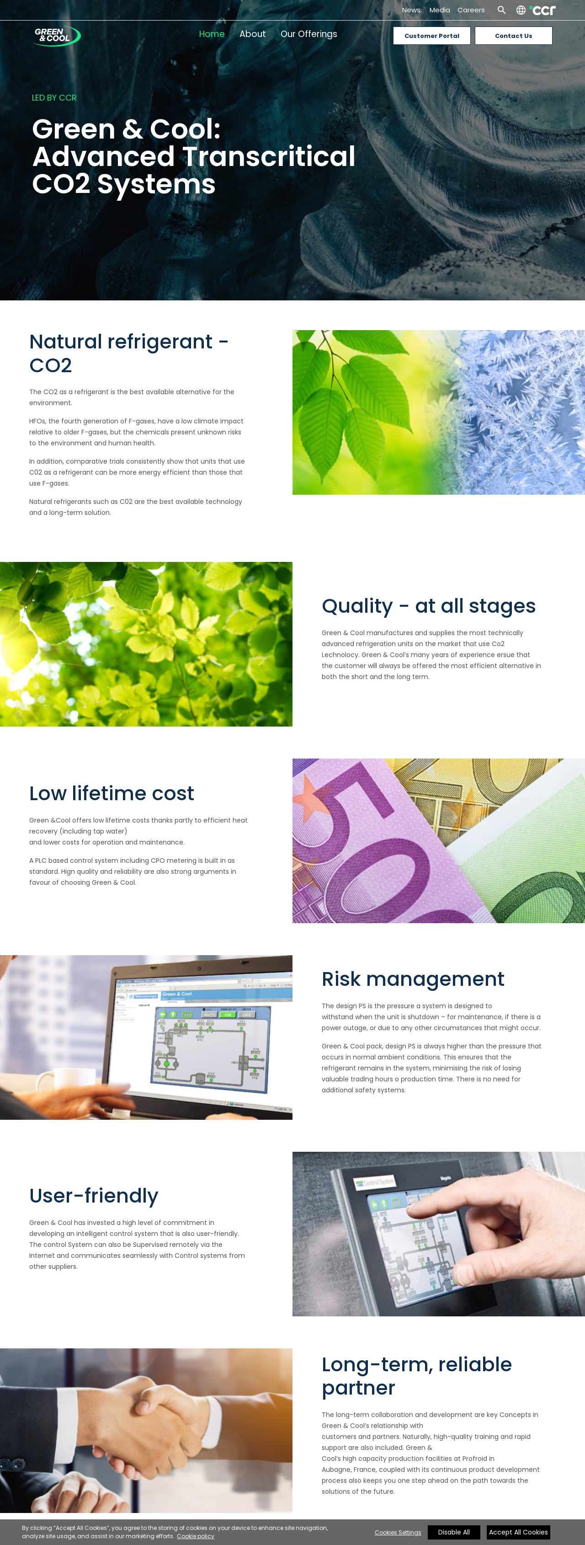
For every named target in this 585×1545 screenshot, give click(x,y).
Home (212, 34)
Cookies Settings (398, 1532)
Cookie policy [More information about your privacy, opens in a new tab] (195, 1536)
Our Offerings (309, 34)
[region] (292, 1532)
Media (440, 10)
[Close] (508, 1534)
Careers (471, 10)
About (252, 34)
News (413, 10)
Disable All (454, 1532)
